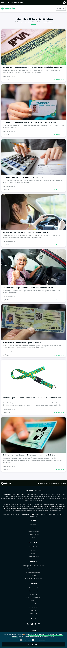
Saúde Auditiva (33, 547)
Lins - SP (33, 604)
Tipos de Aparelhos (33, 569)
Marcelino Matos (10, 76)
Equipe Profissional (33, 531)
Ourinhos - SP (33, 607)
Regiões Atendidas (33, 556)
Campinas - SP (33, 591)
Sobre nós (33, 525)
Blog (33, 537)
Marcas (33, 575)
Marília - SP (33, 600)
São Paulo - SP (33, 588)
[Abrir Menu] (61, 8)
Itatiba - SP (33, 613)
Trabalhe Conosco (33, 534)
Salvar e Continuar (33, 644)
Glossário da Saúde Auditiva (33, 578)
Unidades (33, 528)
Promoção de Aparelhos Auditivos (33, 566)
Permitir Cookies (25, 640)
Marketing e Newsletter (39, 640)
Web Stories (33, 550)
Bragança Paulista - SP (34, 597)
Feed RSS (33, 553)
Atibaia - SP (33, 594)
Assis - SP (33, 610)
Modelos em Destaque (33, 572)
